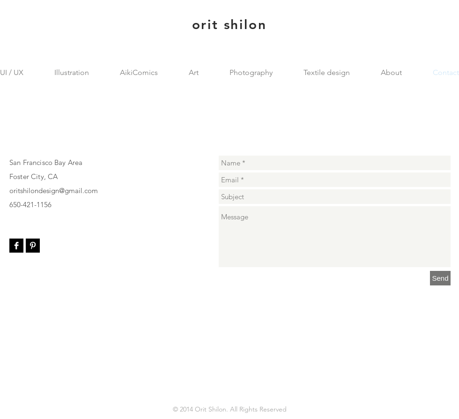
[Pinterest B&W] (33, 246)
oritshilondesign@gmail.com (53, 190)
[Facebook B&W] (16, 246)
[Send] (440, 278)
